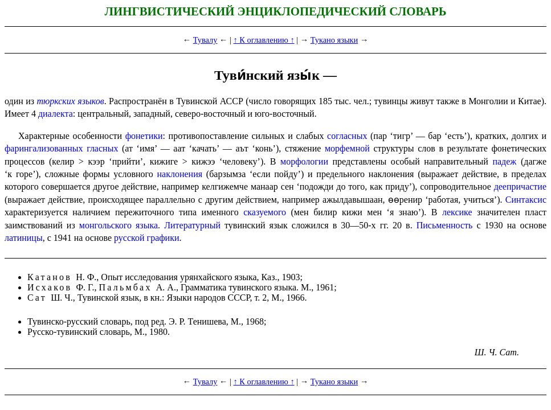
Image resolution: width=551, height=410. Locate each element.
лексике (457, 212)
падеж (504, 161)
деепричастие (520, 186)
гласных (102, 148)
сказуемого (264, 212)
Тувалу (205, 39)
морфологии (304, 161)
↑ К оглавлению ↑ (264, 39)
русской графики (146, 238)
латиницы (24, 238)
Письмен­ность (445, 225)
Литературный (192, 225)
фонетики (144, 136)
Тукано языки (334, 39)
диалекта (55, 113)
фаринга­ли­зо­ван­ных (44, 148)
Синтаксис (525, 199)
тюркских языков (70, 101)
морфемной (347, 148)
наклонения (179, 174)
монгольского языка (118, 225)
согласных (347, 136)
